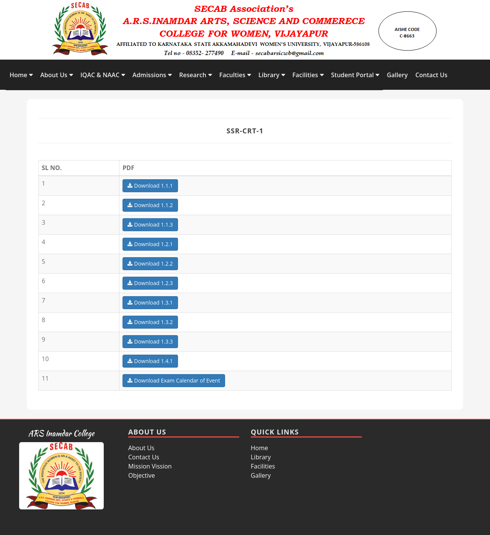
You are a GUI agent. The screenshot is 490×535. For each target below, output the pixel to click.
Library (268, 75)
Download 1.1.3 (150, 224)
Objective (141, 475)
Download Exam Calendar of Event (173, 380)
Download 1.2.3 (150, 283)
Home (18, 75)
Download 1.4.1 (150, 361)
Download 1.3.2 (150, 322)
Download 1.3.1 (150, 302)
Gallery (397, 75)
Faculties (232, 75)
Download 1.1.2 (150, 205)
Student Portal (352, 75)
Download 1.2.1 (150, 244)
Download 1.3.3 (150, 341)
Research (192, 75)
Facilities (305, 75)
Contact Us (431, 75)
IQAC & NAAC (99, 75)
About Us (53, 75)
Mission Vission (150, 466)
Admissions (149, 75)
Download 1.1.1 (150, 185)
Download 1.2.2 (150, 263)
